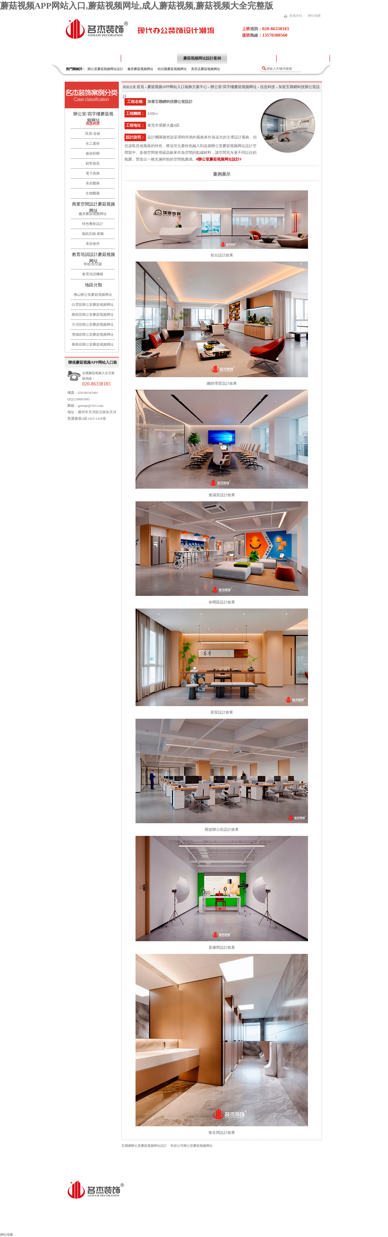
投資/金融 (92, 133)
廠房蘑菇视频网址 (140, 69)
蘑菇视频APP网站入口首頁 (92, 58)
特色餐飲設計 (92, 224)
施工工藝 (218, 1225)
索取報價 (287, 1225)
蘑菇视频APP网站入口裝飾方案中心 (177, 87)
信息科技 (267, 87)
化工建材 (93, 143)
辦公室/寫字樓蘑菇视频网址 (93, 117)
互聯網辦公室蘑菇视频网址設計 (144, 1146)
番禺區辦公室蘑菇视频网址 (93, 344)
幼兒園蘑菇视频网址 (172, 69)
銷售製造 (93, 163)
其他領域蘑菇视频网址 (138, 1225)
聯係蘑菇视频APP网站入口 (329, 1225)
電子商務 (93, 173)
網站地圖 (314, 16)
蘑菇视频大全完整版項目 (303, 58)
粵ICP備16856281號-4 (172, 1206)
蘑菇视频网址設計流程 (252, 58)
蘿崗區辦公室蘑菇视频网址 (93, 314)
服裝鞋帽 (93, 153)
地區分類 (93, 285)
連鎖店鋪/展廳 (93, 234)
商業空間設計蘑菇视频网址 (93, 207)
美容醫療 (93, 183)
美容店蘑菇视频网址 (205, 69)
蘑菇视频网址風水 (253, 1225)
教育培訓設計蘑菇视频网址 (93, 257)
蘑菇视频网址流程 (184, 1225)
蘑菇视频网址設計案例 (202, 58)
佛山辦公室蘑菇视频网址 (93, 295)
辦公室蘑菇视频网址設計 (105, 69)
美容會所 (93, 244)
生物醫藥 (93, 193)
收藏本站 (295, 16)
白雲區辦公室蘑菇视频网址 (93, 305)
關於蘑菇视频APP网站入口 (149, 58)
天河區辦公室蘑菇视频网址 (93, 324)
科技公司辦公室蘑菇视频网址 (192, 1146)
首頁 (140, 87)
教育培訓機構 (92, 274)
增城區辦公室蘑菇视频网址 (93, 334)
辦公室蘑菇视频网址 (91, 1225)
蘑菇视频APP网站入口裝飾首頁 (35, 1225)
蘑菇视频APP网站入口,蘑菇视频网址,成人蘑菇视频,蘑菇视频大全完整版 (136, 6)
